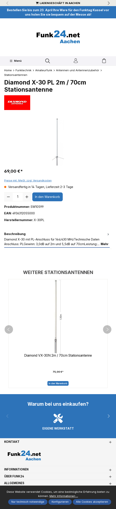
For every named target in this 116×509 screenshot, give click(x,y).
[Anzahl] (17, 197)
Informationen (17, 471)
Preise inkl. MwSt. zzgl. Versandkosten (28, 180)
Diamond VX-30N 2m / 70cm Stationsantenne (58, 356)
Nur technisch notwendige (27, 501)
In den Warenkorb (47, 197)
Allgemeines (15, 484)
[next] (107, 330)
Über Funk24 (15, 478)
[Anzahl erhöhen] (27, 197)
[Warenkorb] (104, 61)
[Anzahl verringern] (8, 197)
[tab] (57, 239)
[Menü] (16, 60)
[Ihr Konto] (75, 61)
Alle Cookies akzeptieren (92, 501)
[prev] (9, 330)
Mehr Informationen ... (64, 496)
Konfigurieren (60, 501)
